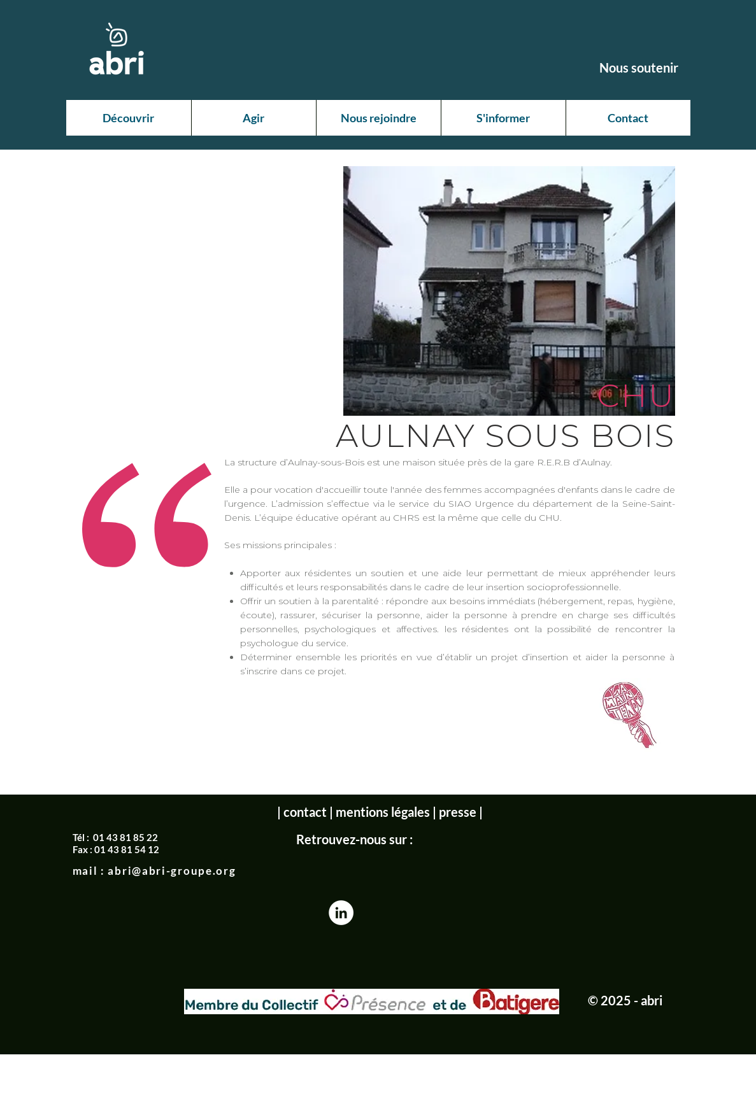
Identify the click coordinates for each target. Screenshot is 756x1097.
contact (305, 811)
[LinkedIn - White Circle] (341, 912)
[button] (128, 118)
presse (457, 811)
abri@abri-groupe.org (172, 870)
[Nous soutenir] (638, 67)
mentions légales (383, 811)
